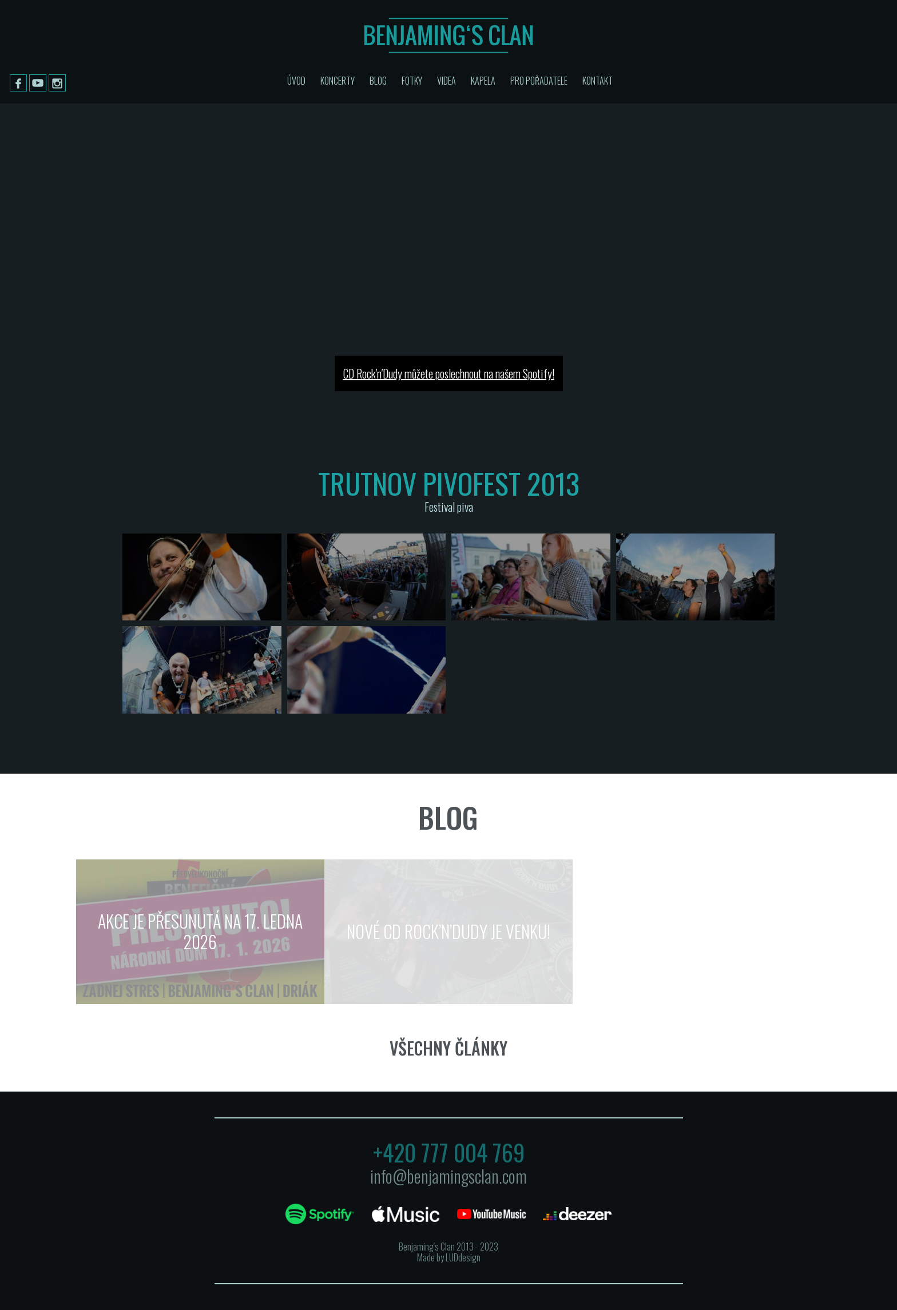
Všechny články (448, 1048)
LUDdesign (463, 1257)
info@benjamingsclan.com (448, 1176)
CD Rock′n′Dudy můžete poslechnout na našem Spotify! (448, 373)
